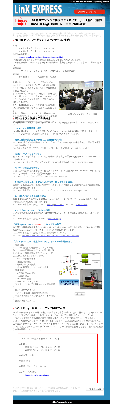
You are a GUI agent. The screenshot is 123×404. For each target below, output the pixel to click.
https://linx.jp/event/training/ (37, 375)
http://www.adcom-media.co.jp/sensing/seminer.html (41, 57)
